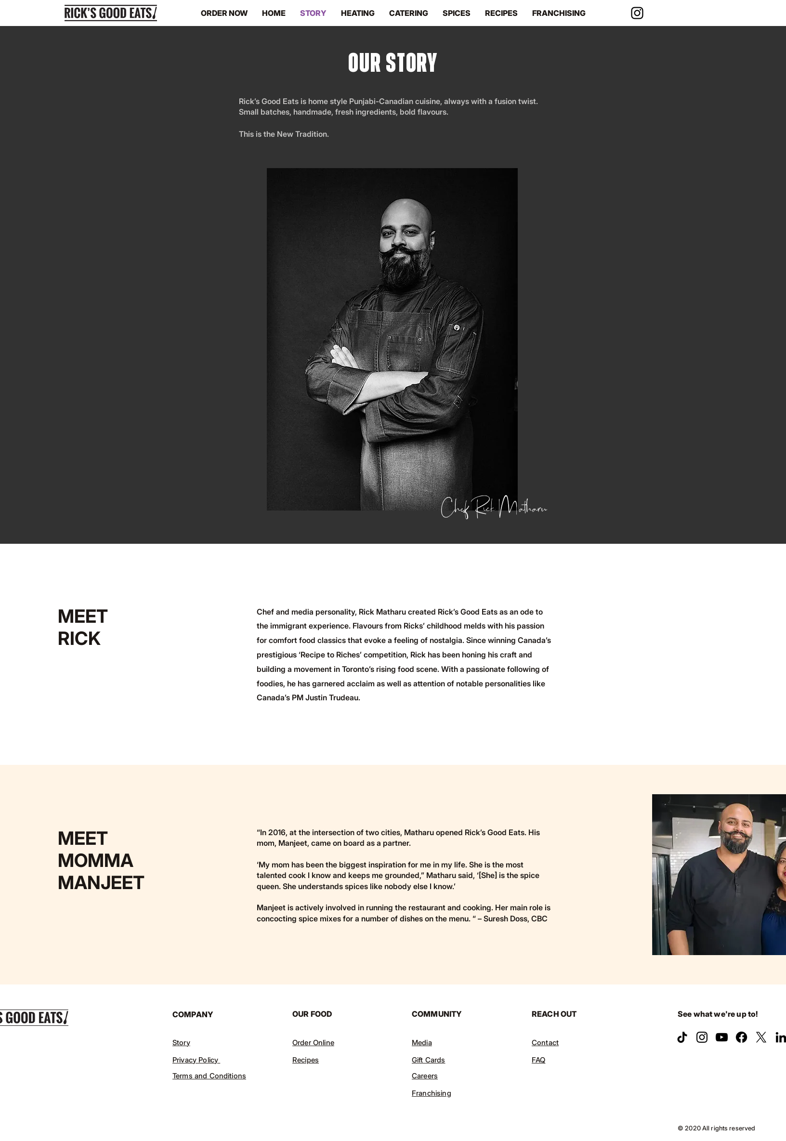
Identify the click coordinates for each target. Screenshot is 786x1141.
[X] (761, 1037)
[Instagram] (637, 13)
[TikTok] (682, 1037)
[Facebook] (741, 1037)
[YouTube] (721, 1037)
